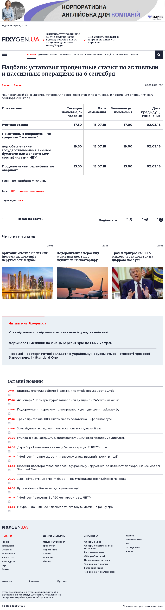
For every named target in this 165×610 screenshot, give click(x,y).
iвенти (134, 54)
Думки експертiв (47, 54)
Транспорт (49, 545)
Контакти (7, 581)
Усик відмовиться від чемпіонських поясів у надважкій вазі (58, 332)
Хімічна (47, 561)
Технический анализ (96, 564)
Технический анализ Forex (99, 572)
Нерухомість (50, 549)
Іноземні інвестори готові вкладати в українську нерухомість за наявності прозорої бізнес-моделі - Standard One (79, 355)
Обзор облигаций (94, 556)
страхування (120, 54)
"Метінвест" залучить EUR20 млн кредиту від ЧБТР (85, 499)
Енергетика (8, 553)
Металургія (8, 561)
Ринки (6, 85)
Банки (18, 85)
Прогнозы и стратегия (97, 560)
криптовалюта (94, 54)
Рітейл (47, 553)
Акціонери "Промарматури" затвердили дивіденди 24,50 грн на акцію (85, 401)
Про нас (62, 581)
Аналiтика (65, 54)
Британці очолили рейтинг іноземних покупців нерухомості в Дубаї (85, 392)
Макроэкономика (94, 552)
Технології (8, 545)
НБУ (12, 191)
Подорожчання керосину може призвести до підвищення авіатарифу (85, 411)
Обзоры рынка (92, 542)
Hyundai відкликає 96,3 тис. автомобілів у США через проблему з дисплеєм (85, 439)
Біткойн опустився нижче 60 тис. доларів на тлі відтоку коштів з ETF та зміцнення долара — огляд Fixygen (61, 40)
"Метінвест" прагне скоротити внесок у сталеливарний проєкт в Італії (85, 458)
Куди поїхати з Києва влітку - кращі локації (85, 489)
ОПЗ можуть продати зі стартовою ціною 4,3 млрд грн (101, 40)
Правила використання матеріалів (143, 606)
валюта (78, 54)
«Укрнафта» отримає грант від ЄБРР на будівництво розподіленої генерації (85, 480)
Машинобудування (54, 542)
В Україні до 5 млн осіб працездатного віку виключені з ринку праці (85, 508)
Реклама (34, 581)
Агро (4, 565)
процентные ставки (31, 191)
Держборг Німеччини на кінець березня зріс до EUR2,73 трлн (60, 343)
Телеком (48, 557)
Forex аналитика (93, 568)
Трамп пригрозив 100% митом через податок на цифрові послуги (85, 420)
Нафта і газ (8, 557)
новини (31, 54)
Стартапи (7, 549)
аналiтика (91, 535)
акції (108, 54)
